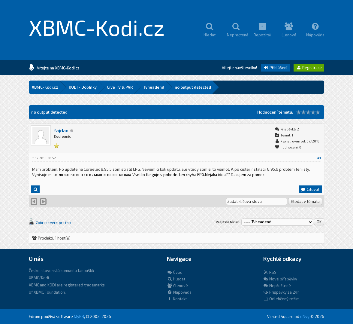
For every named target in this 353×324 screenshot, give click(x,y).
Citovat (309, 189)
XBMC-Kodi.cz (97, 27)
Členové (177, 285)
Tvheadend (153, 87)
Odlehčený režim (281, 298)
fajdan (61, 130)
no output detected (193, 87)
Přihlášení (275, 67)
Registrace (309, 67)
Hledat (176, 279)
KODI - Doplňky (83, 87)
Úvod (175, 272)
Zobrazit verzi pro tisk (53, 223)
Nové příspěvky (280, 279)
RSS (269, 272)
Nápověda (179, 292)
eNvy (304, 316)
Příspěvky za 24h (281, 292)
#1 (319, 158)
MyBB (79, 316)
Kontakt (177, 298)
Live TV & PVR (120, 87)
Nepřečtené (277, 285)
